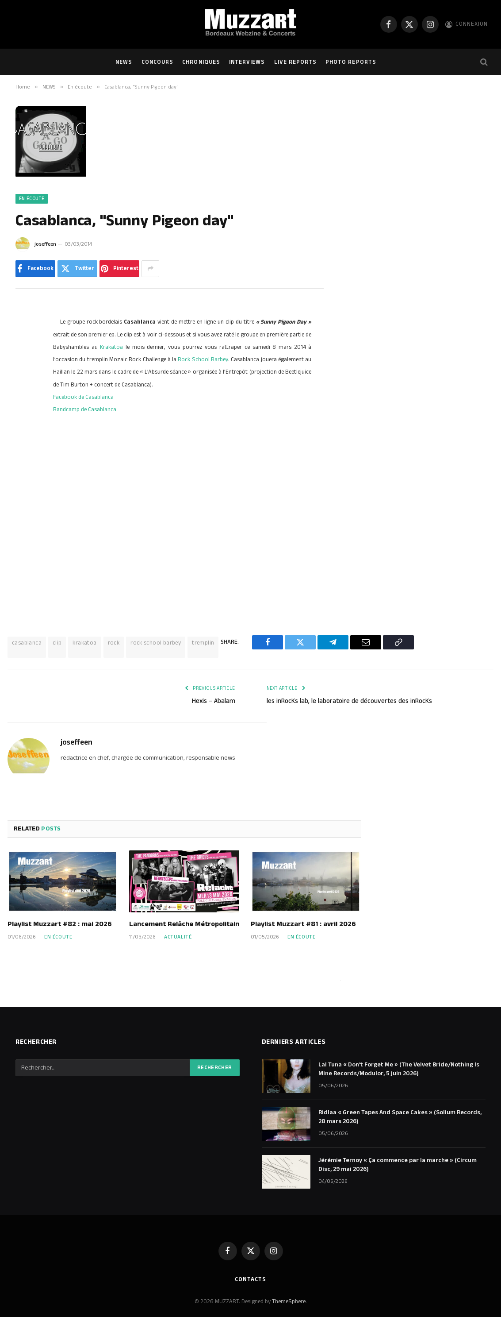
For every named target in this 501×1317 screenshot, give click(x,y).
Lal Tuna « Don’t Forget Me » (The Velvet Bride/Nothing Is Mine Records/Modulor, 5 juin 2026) (398, 1069)
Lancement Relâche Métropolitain (184, 924)
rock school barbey (155, 643)
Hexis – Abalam (213, 701)
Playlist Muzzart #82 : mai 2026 (60, 924)
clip (57, 643)
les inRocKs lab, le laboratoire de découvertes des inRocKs (349, 701)
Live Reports (295, 62)
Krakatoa (111, 347)
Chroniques (201, 62)
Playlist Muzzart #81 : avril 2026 (303, 924)
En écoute (31, 198)
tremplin (203, 643)
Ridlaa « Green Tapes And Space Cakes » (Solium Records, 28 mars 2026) (400, 1117)
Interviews (247, 62)
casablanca (27, 643)
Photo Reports (350, 62)
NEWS (123, 62)
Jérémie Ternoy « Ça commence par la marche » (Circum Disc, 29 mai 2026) (397, 1165)
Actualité (177, 937)
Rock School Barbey (203, 359)
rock (114, 643)
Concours (157, 62)
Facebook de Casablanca (83, 397)
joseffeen (45, 244)
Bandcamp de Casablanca (84, 409)
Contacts (250, 1279)
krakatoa (84, 643)
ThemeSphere (289, 1301)
